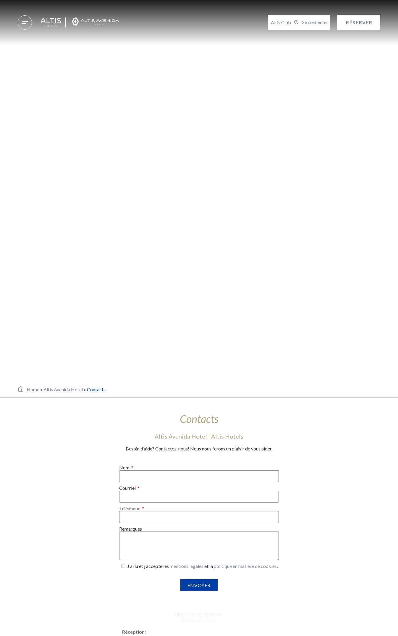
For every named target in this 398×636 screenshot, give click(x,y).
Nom (124, 467)
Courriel (128, 488)
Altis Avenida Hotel (63, 389)
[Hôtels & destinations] (25, 22)
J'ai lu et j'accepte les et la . (202, 566)
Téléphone (130, 508)
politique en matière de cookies (245, 566)
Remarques (130, 529)
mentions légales (186, 566)
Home (33, 389)
